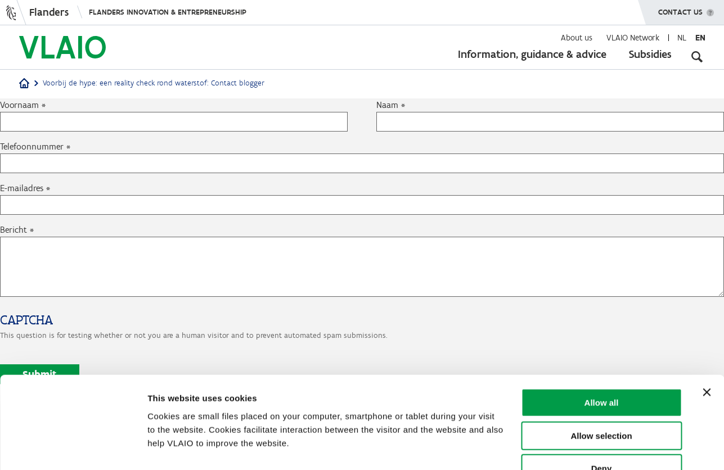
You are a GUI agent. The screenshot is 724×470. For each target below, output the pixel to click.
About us (576, 38)
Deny (601, 398)
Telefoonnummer (32, 146)
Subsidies (650, 54)
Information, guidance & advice (532, 54)
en (700, 38)
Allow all (601, 332)
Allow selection (601, 365)
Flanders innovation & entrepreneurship (167, 12)
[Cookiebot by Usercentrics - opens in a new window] (73, 448)
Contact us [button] (680, 8)
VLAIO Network (632, 38)
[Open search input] (697, 56)
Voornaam (19, 105)
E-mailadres (21, 188)
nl (681, 38)
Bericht (13, 229)
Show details (590, 448)
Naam (387, 105)
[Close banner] (706, 322)
